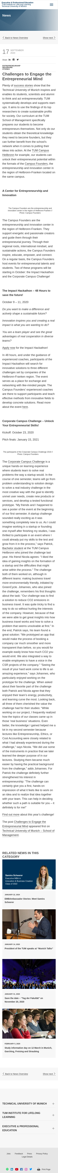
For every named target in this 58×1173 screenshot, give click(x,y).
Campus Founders (36, 163)
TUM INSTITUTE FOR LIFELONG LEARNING (21, 1115)
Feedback (19, 1154)
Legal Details (27, 1157)
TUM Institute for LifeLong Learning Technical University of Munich (17, 4)
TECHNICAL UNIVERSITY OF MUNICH (24, 1103)
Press (29, 1154)
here (25, 406)
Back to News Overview (15, 38)
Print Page (46, 1169)
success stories (23, 85)
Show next (49, 38)
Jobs (9, 1154)
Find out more (10, 814)
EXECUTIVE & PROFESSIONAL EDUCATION (20, 1128)
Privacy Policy (42, 1154)
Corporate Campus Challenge (26, 461)
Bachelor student (12, 548)
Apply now (8, 347)
